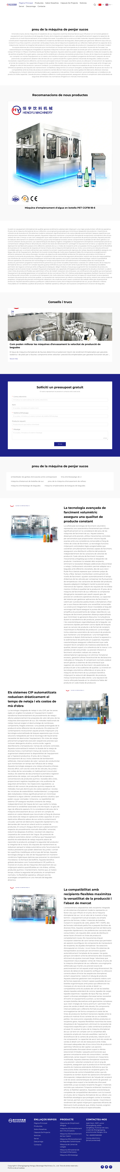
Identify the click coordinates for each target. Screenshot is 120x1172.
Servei (21, 6)
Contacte (41, 6)
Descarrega (31, 6)
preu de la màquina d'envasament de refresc (67, 481)
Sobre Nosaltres (52, 3)
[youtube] (106, 1167)
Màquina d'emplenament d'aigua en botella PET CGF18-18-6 (60, 207)
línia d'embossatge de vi (71, 477)
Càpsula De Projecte (69, 3)
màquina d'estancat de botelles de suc (27, 481)
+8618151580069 (95, 1135)
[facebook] (102, 1167)
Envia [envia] (60, 444)
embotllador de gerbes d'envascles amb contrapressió (34, 477)
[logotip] (11, 4)
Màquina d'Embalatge (69, 1155)
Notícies (83, 3)
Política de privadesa (16, 1168)
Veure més (14, 359)
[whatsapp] (110, 1167)
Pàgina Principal (26, 3)
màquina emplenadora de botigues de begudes (65, 486)
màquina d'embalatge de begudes (25, 486)
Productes (39, 3)
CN (101, 5)
